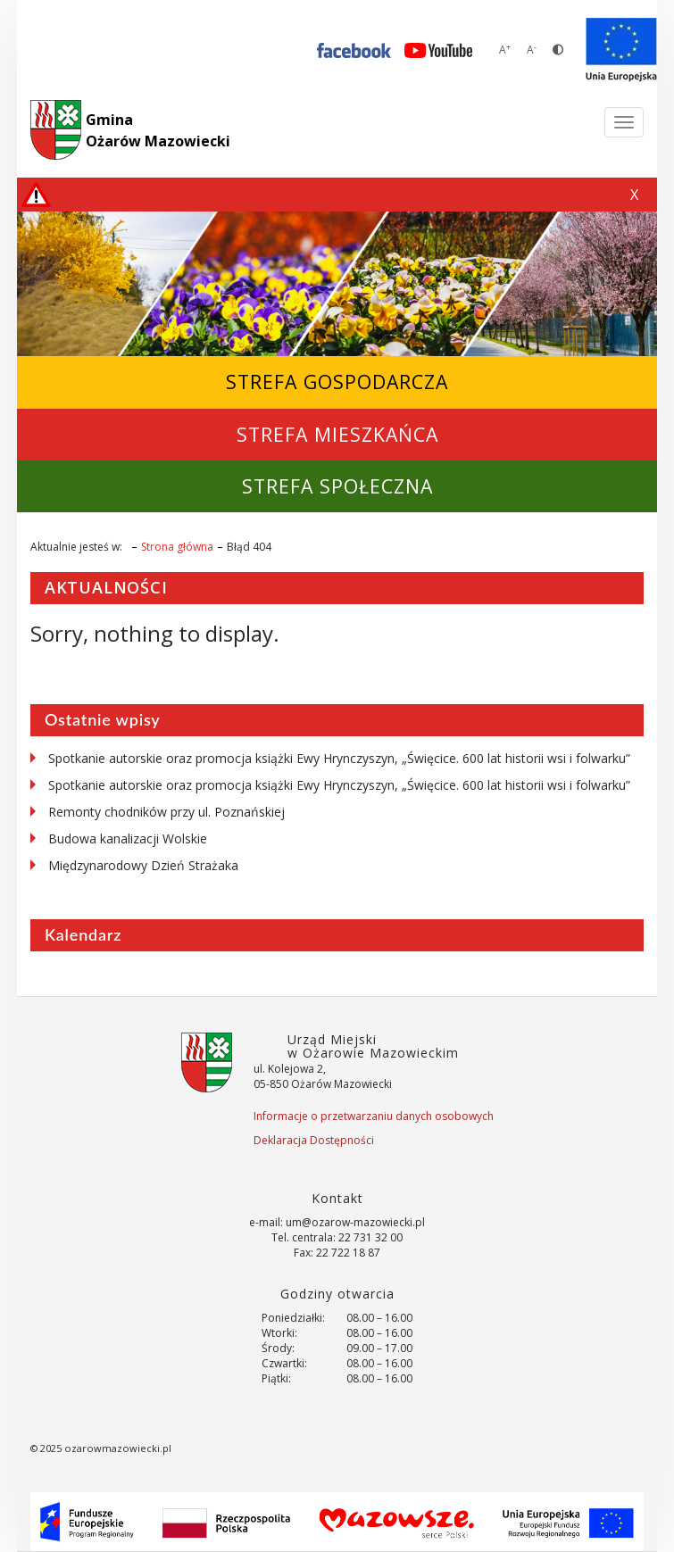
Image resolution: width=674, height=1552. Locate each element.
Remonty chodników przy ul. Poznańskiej (166, 811)
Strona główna (177, 546)
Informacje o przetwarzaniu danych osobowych (374, 1116)
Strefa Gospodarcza (337, 381)
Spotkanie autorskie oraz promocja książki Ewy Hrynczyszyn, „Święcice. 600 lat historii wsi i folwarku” (339, 758)
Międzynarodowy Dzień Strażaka (143, 865)
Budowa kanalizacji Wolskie (127, 838)
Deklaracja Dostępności (314, 1140)
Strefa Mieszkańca (337, 434)
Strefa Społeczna (337, 486)
